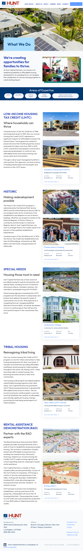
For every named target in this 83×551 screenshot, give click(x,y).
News (59, 4)
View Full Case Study (51, 181)
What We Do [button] (29, 4)
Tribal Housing (44, 95)
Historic (19, 95)
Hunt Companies (10, 547)
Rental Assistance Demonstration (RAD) (65, 95)
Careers (53, 4)
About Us (39, 4)
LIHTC (8, 95)
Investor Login (76, 4)
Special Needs (30, 95)
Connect (65, 4)
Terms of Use (72, 535)
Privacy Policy (73, 532)
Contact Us (71, 522)
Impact (46, 4)
